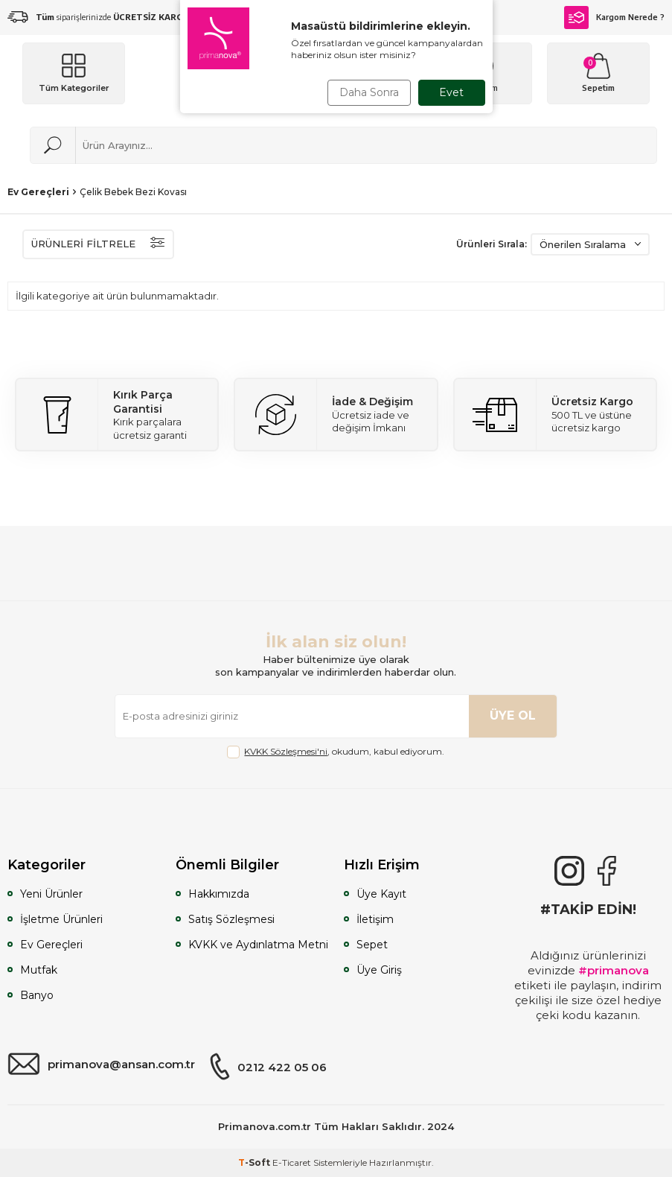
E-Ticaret (291, 1162)
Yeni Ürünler (51, 894)
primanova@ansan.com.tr (101, 1064)
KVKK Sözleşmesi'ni (285, 751)
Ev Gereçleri (38, 191)
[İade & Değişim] (336, 414)
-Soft (255, 1162)
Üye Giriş (379, 970)
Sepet (372, 944)
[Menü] (73, 73)
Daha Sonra (369, 92)
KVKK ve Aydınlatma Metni (258, 944)
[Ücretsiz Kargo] (555, 414)
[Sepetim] (598, 73)
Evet (451, 92)
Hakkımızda (218, 894)
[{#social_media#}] (569, 871)
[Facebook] (606, 871)
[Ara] (53, 145)
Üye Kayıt (381, 894)
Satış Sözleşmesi (231, 919)
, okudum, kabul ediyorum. (335, 752)
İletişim (375, 919)
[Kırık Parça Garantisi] (117, 414)
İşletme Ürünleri (61, 919)
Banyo (37, 995)
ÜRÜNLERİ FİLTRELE (98, 244)
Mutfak (38, 970)
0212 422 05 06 (268, 1067)
